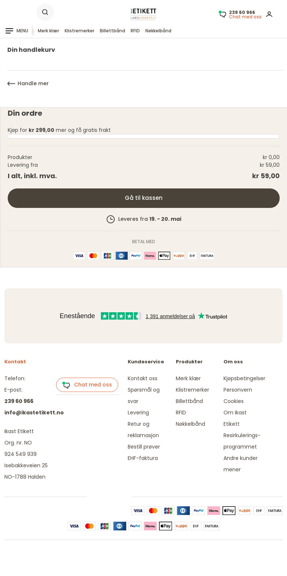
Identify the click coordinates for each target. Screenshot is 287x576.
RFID (135, 31)
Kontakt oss (142, 378)
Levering (138, 412)
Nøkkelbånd (158, 31)
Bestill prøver (144, 446)
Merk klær (48, 31)
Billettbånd (112, 31)
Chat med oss (87, 385)
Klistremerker (79, 31)
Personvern (238, 389)
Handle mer (28, 83)
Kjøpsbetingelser (244, 378)
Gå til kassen (144, 198)
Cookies (234, 401)
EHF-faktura (143, 458)
